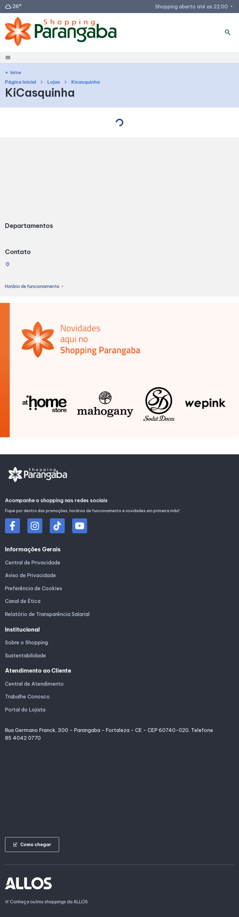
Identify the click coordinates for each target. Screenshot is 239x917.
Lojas (53, 82)
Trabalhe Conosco (27, 696)
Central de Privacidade (32, 562)
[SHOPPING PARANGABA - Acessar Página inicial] (60, 33)
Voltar (13, 73)
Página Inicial (20, 82)
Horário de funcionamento (34, 286)
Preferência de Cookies (33, 588)
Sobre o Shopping (26, 642)
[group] (119, 371)
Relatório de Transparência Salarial (47, 614)
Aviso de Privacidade (30, 575)
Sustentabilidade (25, 655)
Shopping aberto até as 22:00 (194, 6)
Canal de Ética (22, 601)
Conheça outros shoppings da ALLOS (46, 902)
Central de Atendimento (34, 684)
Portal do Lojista (25, 709)
